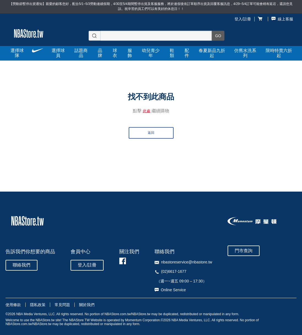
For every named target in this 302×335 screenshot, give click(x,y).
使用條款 (13, 305)
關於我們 (87, 305)
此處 (146, 111)
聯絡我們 (21, 265)
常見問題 (62, 305)
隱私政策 (37, 305)
